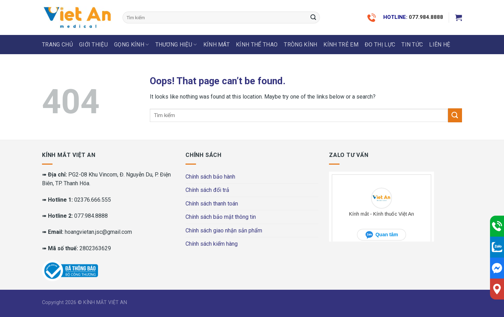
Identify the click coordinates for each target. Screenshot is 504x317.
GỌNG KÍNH (131, 44)
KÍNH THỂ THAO (257, 44)
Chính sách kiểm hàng (212, 243)
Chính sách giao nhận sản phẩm (224, 230)
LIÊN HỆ (439, 44)
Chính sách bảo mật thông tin (221, 217)
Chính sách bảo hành (210, 176)
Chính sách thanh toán (212, 203)
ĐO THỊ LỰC (380, 44)
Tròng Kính (300, 44)
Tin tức (412, 44)
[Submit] (313, 17)
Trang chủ (57, 44)
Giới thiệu (93, 44)
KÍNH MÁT (216, 44)
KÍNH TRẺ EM (340, 44)
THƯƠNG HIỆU (176, 44)
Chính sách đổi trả (207, 190)
